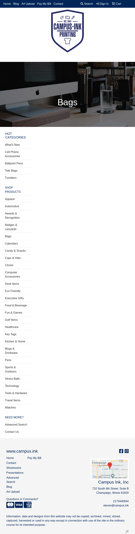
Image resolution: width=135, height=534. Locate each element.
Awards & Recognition (12, 215)
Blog (16, 3)
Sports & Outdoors (11, 369)
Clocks (9, 265)
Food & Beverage (16, 305)
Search (87, 3)
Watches (10, 407)
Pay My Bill (44, 3)
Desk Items (12, 283)
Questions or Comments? (22, 499)
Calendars (11, 243)
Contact (58, 3)
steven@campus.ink (116, 505)
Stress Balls (12, 378)
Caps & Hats (13, 257)
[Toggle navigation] (5, 58)
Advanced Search (16, 424)
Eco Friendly (13, 290)
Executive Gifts (14, 298)
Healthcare (11, 327)
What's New (12, 144)
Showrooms (13, 467)
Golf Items (11, 319)
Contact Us (12, 431)
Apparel (10, 199)
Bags (8, 236)
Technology (12, 385)
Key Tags (11, 334)
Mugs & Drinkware (11, 350)
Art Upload (28, 3)
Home (7, 3)
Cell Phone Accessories (12, 154)
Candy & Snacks (15, 250)
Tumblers (11, 177)
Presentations (14, 472)
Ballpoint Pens (14, 163)
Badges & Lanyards (11, 227)
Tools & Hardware (16, 393)
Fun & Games (13, 312)
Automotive (12, 206)
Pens (8, 360)
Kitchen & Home (15, 341)
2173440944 (121, 501)
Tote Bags (11, 170)
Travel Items (12, 400)
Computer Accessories (12, 274)
